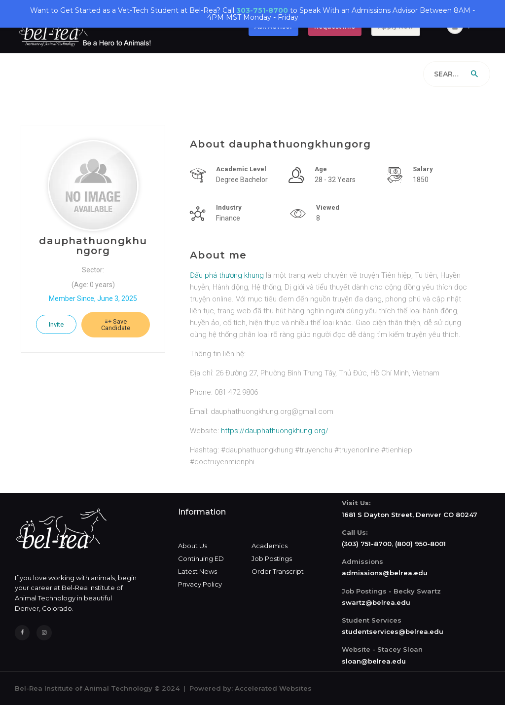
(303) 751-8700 (367, 544)
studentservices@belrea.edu (392, 631)
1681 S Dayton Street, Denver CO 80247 (409, 515)
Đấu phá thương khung (227, 275)
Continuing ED (201, 558)
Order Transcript (278, 571)
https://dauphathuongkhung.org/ (274, 430)
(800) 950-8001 (420, 544)
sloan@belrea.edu (374, 661)
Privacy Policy (200, 584)
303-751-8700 (262, 10)
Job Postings (272, 558)
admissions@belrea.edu (385, 573)
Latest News (197, 571)
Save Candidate (115, 325)
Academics (270, 546)
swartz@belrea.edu (376, 602)
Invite (56, 324)
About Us (192, 546)
